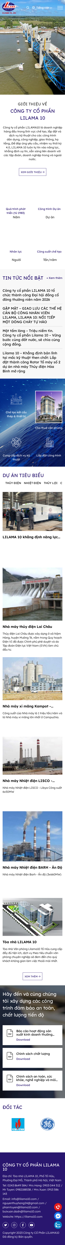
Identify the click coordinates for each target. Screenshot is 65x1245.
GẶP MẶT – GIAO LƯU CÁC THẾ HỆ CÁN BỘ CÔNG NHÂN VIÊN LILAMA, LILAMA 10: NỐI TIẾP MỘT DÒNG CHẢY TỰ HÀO (32, 315)
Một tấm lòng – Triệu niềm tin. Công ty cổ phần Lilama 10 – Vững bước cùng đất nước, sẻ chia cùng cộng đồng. (32, 337)
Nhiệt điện (32, 483)
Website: (22, 1216)
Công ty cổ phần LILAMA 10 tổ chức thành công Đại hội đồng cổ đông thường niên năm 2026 (31, 295)
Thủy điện (13, 483)
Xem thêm (32, 976)
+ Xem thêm (54, 278)
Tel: (32, 1189)
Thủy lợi (51, 483)
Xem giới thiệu (32, 172)
